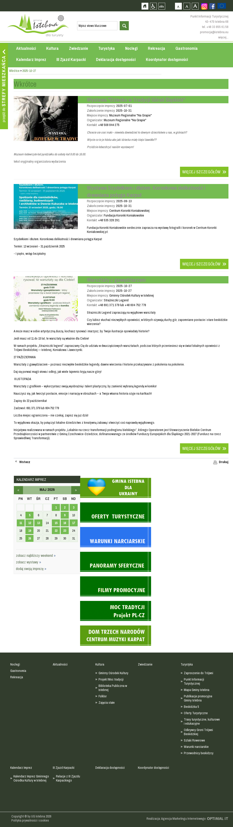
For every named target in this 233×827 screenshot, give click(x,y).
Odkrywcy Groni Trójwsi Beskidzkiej (198, 732)
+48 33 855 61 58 (217, 26)
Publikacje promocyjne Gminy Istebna (198, 698)
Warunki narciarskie (196, 747)
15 (56, 523)
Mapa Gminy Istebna (196, 690)
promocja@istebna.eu (214, 32)
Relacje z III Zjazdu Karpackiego (68, 778)
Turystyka (106, 48)
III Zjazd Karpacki (71, 59)
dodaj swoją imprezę (31, 569)
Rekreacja (156, 48)
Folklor (103, 696)
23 (64, 531)
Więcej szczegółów (201, 172)
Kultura (52, 48)
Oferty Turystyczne (196, 713)
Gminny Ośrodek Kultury (113, 673)
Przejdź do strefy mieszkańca (4, 86)
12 (29, 523)
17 (73, 523)
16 (64, 523)
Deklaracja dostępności (116, 59)
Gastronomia (186, 48)
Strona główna (145, 6)
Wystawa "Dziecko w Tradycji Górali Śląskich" (136, 99)
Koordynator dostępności (167, 59)
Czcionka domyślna (178, 6)
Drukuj (223, 462)
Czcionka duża (195, 6)
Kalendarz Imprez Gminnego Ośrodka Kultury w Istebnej (31, 778)
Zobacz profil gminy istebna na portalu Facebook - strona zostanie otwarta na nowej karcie (212, 6)
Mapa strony (161, 6)
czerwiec (75, 490)
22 (56, 531)
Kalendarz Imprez (31, 59)
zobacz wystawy (28, 562)
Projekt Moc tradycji (111, 679)
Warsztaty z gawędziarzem (116, 279)
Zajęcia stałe (107, 703)
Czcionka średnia (186, 6)
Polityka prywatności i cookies (30, 820)
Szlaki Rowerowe (194, 740)
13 (38, 523)
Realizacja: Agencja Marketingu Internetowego (176, 819)
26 (29, 538)
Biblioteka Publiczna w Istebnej (113, 688)
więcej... (223, 37)
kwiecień (18, 490)
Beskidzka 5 (191, 707)
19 (29, 531)
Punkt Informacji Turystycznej (194, 681)
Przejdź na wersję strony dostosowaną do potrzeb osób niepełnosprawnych (153, 6)
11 (20, 523)
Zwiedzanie (78, 48)
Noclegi (131, 48)
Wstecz (24, 462)
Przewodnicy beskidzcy (198, 753)
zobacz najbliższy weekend (36, 555)
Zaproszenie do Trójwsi (198, 673)
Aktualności (26, 48)
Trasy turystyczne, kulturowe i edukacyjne (202, 721)
